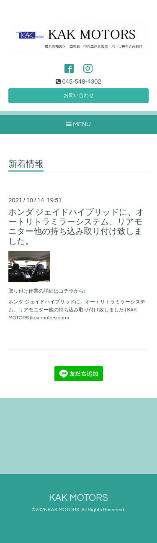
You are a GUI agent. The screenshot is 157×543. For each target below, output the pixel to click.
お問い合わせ (79, 95)
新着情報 (26, 164)
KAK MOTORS (78, 498)
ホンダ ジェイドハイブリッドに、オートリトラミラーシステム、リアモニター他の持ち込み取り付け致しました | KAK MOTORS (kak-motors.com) (76, 310)
